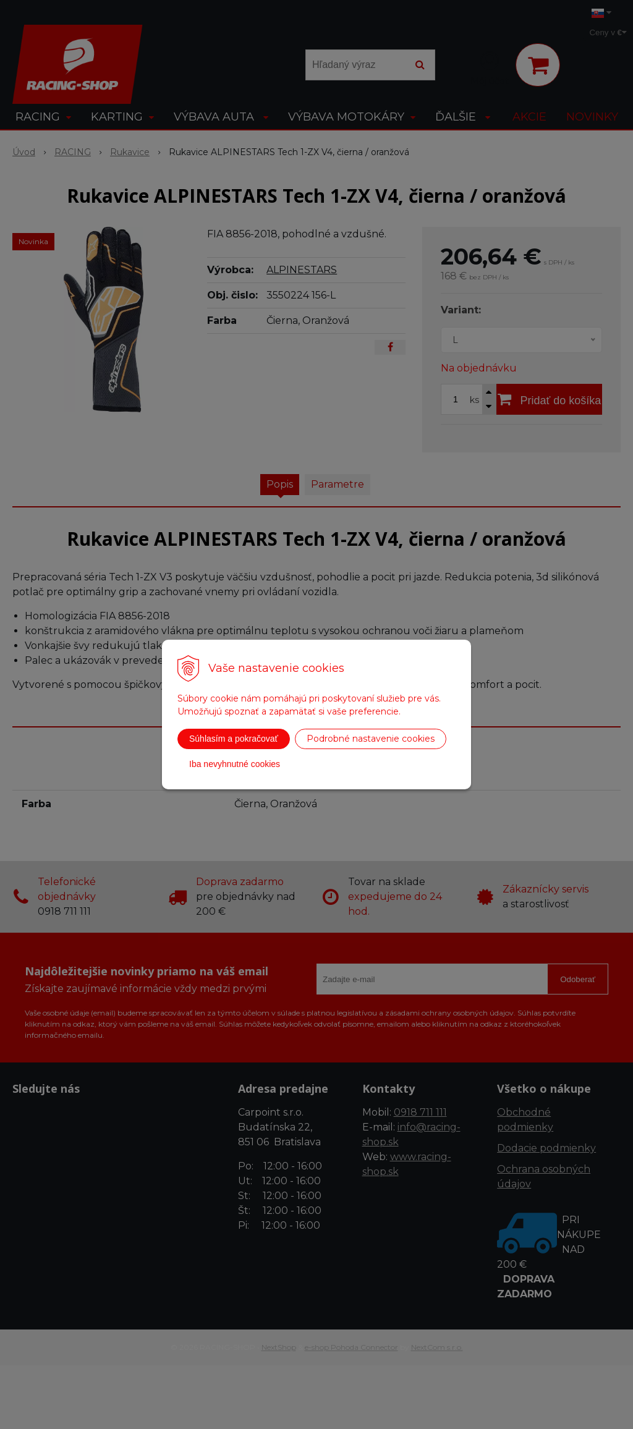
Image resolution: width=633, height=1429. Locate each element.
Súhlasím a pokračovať (233, 739)
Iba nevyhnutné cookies (234, 764)
